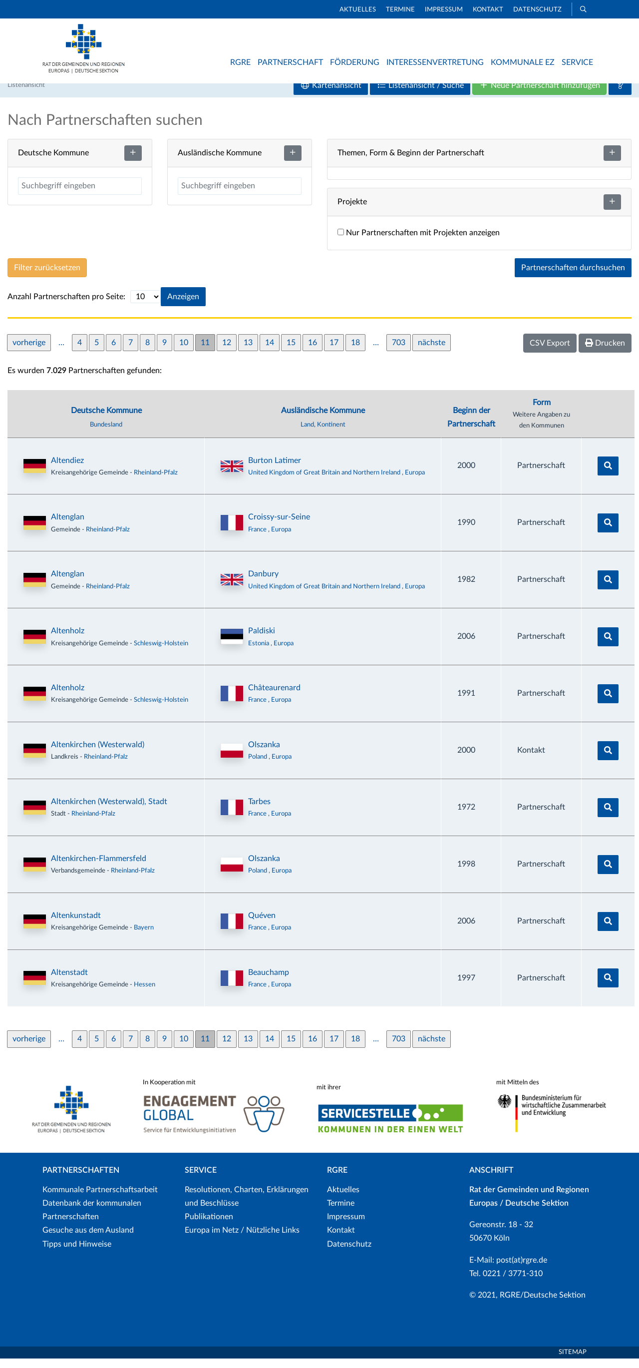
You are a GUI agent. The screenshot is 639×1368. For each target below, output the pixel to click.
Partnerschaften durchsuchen (573, 277)
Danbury (263, 583)
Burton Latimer (274, 469)
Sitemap (573, 1362)
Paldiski (261, 640)
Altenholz (67, 640)
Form (542, 412)
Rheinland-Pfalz (156, 481)
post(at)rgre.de (521, 1269)
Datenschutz (537, 9)
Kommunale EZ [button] (523, 62)
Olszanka (264, 754)
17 (333, 352)
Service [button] (577, 62)
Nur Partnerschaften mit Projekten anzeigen (418, 242)
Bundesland (106, 434)
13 (248, 352)
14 (269, 352)
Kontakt (488, 9)
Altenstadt (69, 982)
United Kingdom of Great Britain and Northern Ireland (325, 481)
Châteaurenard (274, 697)
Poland (258, 766)
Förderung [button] (354, 62)
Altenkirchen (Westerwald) (97, 754)
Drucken (605, 352)
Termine (400, 9)
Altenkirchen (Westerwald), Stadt (109, 811)
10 (183, 352)
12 (226, 352)
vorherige (28, 352)
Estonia (259, 652)
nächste (431, 352)
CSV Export (550, 353)
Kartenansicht (330, 94)
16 (312, 352)
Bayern (144, 937)
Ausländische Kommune (323, 420)
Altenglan (67, 526)
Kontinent (331, 434)
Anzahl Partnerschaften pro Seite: (66, 306)
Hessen (144, 994)
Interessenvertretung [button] (435, 62)
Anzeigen (183, 306)
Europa (415, 481)
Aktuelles (357, 9)
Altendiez (67, 469)
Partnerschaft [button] (290, 62)
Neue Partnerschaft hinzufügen (539, 94)
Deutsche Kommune (106, 420)
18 (355, 352)
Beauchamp (268, 982)
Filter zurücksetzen (47, 277)
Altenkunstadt (76, 925)
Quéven (262, 925)
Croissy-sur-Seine (279, 526)
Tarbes (259, 811)
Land (307, 434)
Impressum (444, 9)
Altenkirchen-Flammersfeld (98, 868)
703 (398, 352)
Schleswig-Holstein (161, 652)
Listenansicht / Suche (420, 94)
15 (291, 352)
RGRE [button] (240, 62)
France (258, 538)
